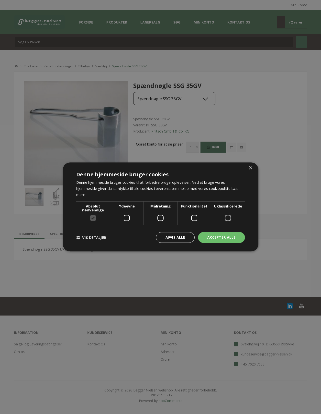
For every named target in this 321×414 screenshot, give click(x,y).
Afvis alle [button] (175, 237)
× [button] (250, 168)
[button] (91, 237)
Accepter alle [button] (221, 237)
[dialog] (160, 207)
